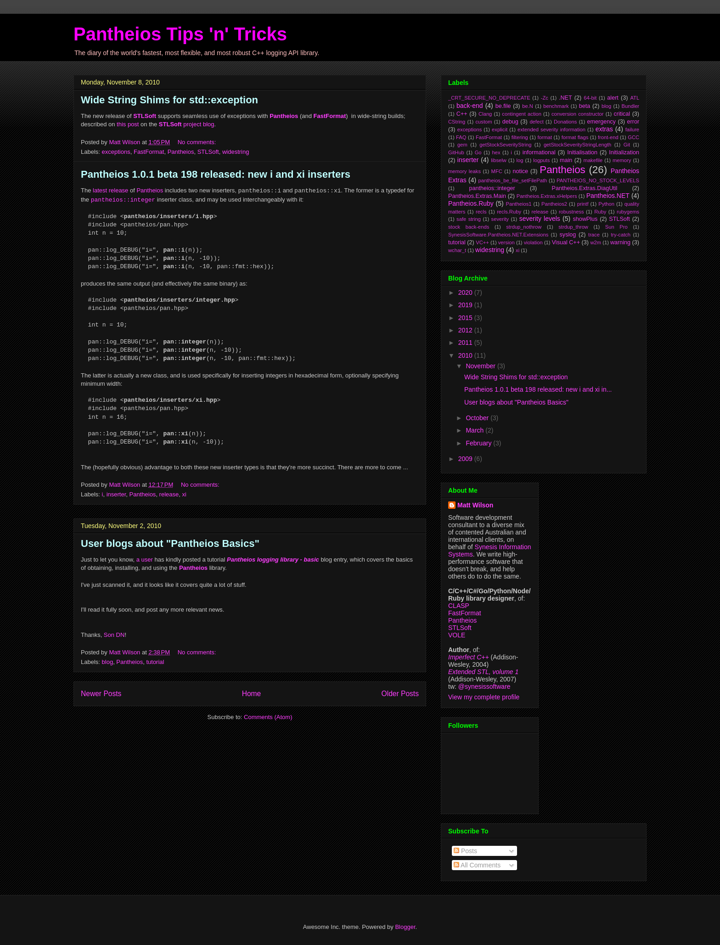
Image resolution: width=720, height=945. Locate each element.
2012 (466, 330)
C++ (461, 114)
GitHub (456, 152)
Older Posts (400, 694)
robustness (571, 211)
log (520, 160)
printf (583, 204)
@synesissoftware (484, 686)
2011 (466, 342)
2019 (466, 305)
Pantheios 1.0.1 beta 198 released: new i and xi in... (538, 389)
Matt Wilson (475, 505)
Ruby (600, 211)
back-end (469, 105)
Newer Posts (101, 694)
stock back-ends (468, 227)
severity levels (539, 218)
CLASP (458, 605)
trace (594, 234)
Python (606, 204)
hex (496, 152)
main (566, 160)
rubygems (628, 211)
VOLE (456, 635)
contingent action (521, 114)
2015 (466, 317)
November (481, 366)
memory (622, 160)
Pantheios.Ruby (471, 203)
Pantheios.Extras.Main (477, 196)
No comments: (198, 142)
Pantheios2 (554, 204)
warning (620, 242)
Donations (565, 121)
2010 (466, 355)
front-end (608, 137)
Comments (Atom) (268, 717)
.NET (565, 98)
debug (510, 121)
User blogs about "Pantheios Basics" (170, 543)
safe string (468, 219)
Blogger (405, 926)
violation (533, 242)
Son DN (114, 634)
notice (520, 171)
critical (621, 114)
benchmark (555, 106)
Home (251, 694)
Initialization (624, 152)
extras (604, 129)
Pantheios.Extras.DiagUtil (585, 188)
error (633, 121)
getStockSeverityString (505, 144)
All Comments (477, 865)
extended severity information (551, 129)
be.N (527, 106)
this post (128, 124)
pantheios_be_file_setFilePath (512, 180)
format (544, 137)
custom (483, 121)
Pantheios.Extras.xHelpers (547, 196)
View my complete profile (483, 697)
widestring (235, 151)
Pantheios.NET (608, 195)
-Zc (544, 98)
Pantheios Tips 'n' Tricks (180, 34)
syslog (568, 234)
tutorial (155, 661)
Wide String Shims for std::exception (169, 100)
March (475, 430)
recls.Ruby (509, 211)
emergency (601, 121)
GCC (633, 137)
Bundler (631, 106)
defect (536, 121)
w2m (595, 242)
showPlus (585, 219)
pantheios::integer (492, 188)
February (479, 443)
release (169, 494)
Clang (485, 114)
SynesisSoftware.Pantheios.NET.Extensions (498, 234)
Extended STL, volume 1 (483, 671)
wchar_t (457, 250)
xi (184, 494)
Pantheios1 (518, 204)
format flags (575, 137)
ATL (634, 98)
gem (462, 144)
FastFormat (149, 151)
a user (144, 559)
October (478, 418)
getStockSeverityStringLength (577, 144)
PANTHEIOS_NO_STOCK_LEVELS (598, 180)
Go (478, 152)
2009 (466, 458)
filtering (520, 137)
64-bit (590, 98)
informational (539, 152)
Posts (465, 851)
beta (585, 106)
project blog (186, 124)
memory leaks (464, 171)
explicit (499, 129)
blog (107, 661)
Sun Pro (616, 227)
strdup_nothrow (523, 227)
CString (456, 121)
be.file (503, 106)
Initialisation (582, 152)
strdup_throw (573, 227)
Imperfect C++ (468, 657)
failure (632, 129)
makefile (593, 160)
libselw (498, 160)
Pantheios (181, 151)
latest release (110, 190)
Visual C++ (566, 242)
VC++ (482, 242)
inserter (116, 494)
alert (613, 98)
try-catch (620, 234)
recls (481, 211)
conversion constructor (577, 114)
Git (627, 144)
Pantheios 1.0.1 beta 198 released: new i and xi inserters (215, 174)
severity (500, 219)
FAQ (461, 137)
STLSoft (208, 151)
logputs (541, 160)
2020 (466, 292)
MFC (496, 171)
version (506, 242)
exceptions (116, 151)
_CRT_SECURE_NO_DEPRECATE (489, 98)
